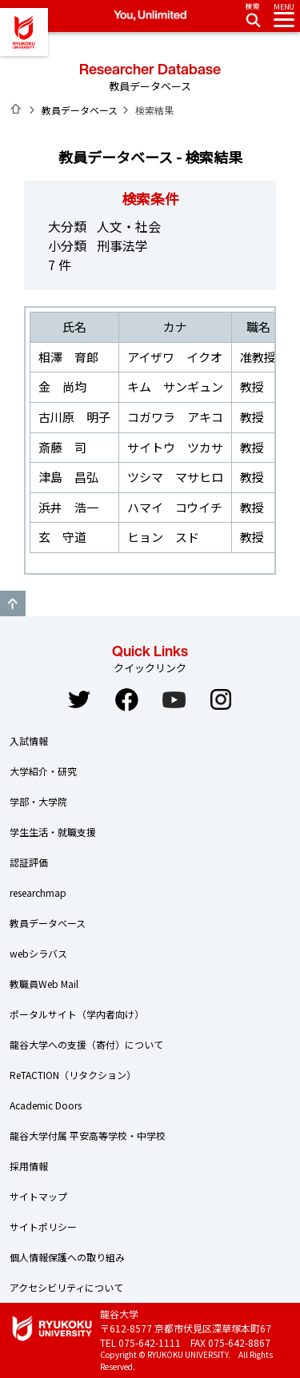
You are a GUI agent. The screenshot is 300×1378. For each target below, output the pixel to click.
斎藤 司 (62, 447)
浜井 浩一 (68, 507)
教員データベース (80, 110)
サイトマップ (38, 1196)
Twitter (79, 699)
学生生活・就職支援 (53, 831)
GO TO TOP (13, 603)
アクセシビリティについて (66, 1287)
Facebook (126, 699)
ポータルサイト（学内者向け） (77, 1014)
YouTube (173, 699)
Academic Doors (46, 1105)
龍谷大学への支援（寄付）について (86, 1044)
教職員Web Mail (44, 983)
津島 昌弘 (68, 476)
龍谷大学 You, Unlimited (24, 32)
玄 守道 (62, 536)
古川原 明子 (74, 416)
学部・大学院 (38, 801)
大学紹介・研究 (43, 771)
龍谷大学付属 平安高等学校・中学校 (88, 1135)
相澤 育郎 (68, 356)
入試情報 (29, 740)
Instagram (221, 699)
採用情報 (29, 1166)
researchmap (38, 892)
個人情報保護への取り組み (67, 1257)
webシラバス (38, 953)
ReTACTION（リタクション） (73, 1074)
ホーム (16, 109)
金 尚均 (62, 386)
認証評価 (29, 862)
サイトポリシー (43, 1226)
